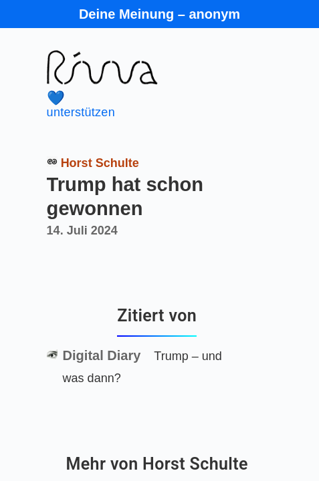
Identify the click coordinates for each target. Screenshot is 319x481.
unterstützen (145, 104)
